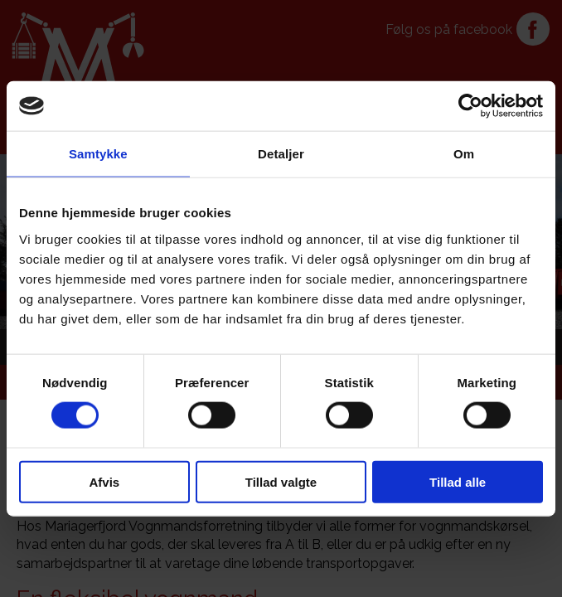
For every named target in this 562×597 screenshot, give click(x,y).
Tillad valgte (281, 481)
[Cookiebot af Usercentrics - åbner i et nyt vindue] (470, 106)
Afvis (104, 481)
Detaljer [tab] (281, 154)
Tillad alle (457, 481)
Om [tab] (463, 154)
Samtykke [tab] (98, 154)
